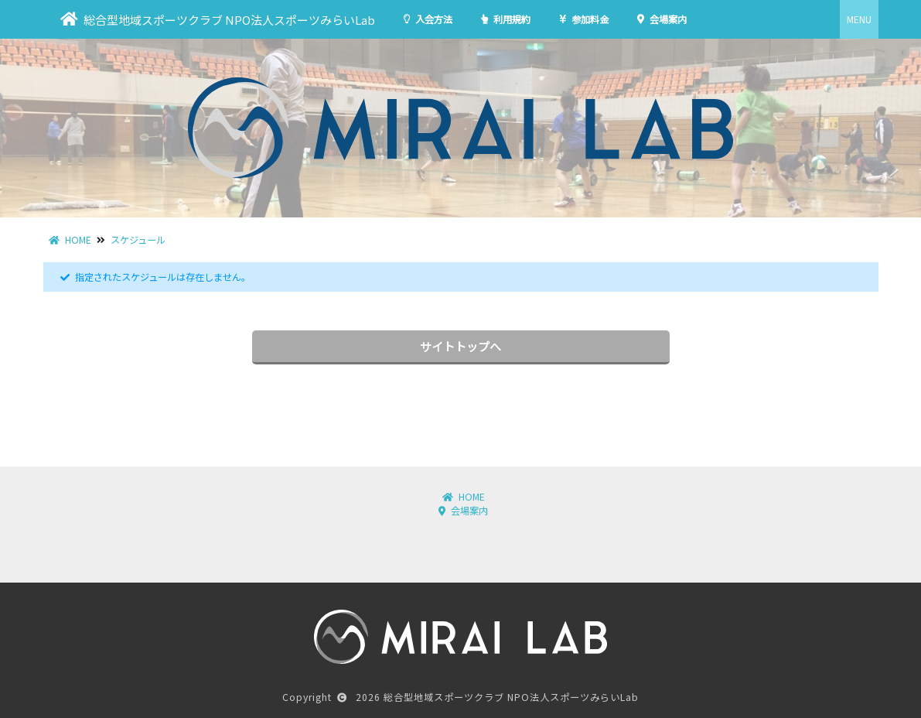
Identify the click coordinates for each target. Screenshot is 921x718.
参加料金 (584, 19)
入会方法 (428, 19)
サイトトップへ (460, 346)
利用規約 (505, 19)
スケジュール (138, 240)
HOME (70, 240)
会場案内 (662, 19)
